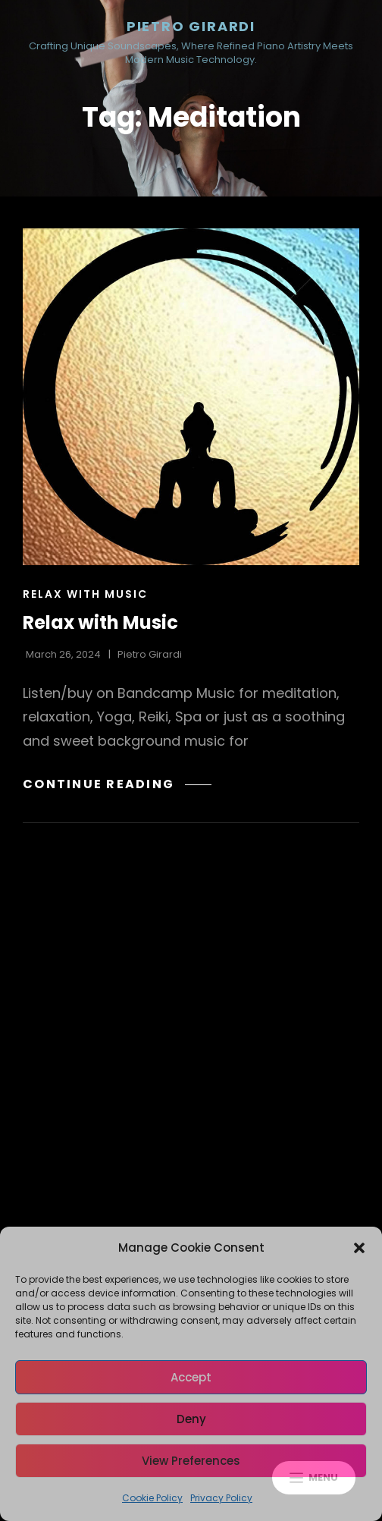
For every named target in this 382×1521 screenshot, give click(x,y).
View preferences (191, 1461)
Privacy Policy (221, 1497)
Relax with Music (85, 594)
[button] (359, 1247)
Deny (191, 1419)
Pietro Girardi (191, 26)
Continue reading (117, 784)
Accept (191, 1377)
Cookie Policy (152, 1497)
